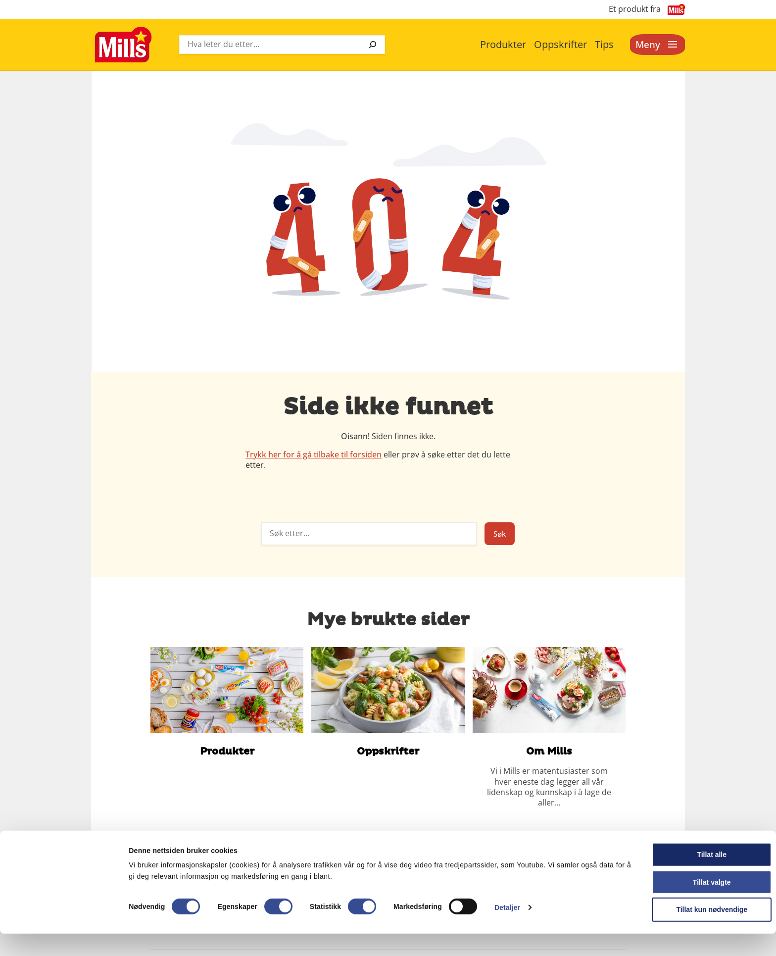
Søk (499, 533)
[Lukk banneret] (760, 868)
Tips (604, 44)
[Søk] (373, 44)
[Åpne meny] (656, 44)
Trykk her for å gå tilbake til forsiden (313, 454)
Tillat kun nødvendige (668, 932)
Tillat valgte (668, 904)
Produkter (503, 44)
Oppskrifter (560, 44)
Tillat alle (668, 877)
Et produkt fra (635, 9)
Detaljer (507, 929)
